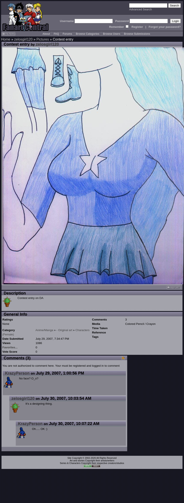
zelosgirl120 (23, 39)
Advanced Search (140, 9)
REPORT (173, 287)
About (46, 33)
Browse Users (111, 33)
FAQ (56, 33)
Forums (67, 33)
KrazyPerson (17, 373)
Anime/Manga (44, 330)
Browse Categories (87, 33)
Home (5, 39)
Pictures (42, 39)
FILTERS (8, 34)
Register (137, 26)
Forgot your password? (165, 26)
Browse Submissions (137, 33)
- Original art (64, 330)
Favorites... (9, 347)
